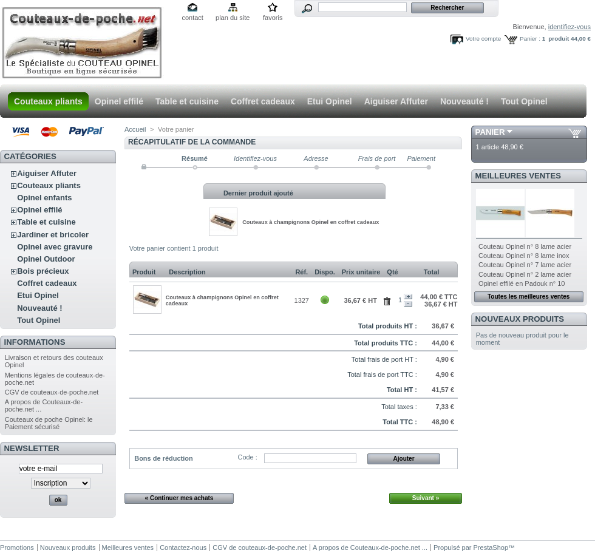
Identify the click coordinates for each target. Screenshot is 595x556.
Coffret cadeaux (263, 101)
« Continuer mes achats (179, 498)
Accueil (135, 129)
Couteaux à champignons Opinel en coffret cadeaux (310, 222)
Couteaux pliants (48, 101)
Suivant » (425, 498)
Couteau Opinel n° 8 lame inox (523, 255)
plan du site (233, 17)
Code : (247, 457)
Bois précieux (43, 271)
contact (192, 17)
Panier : (530, 38)
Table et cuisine (187, 101)
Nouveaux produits (520, 319)
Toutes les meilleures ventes (529, 296)
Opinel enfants (44, 197)
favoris (272, 17)
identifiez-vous (569, 26)
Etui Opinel (329, 101)
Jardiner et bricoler (53, 234)
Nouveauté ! (464, 101)
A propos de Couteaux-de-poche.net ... (370, 547)
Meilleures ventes (518, 175)
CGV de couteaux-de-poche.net (52, 392)
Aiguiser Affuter (396, 101)
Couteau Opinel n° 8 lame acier (524, 246)
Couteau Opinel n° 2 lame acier (524, 274)
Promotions (17, 547)
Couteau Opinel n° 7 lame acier (524, 264)
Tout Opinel (524, 101)
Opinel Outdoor (46, 258)
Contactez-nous (183, 547)
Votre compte (483, 38)
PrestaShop (491, 547)
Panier (490, 132)
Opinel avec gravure (54, 246)
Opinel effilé (119, 101)
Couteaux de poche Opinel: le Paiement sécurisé (49, 423)
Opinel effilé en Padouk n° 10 (521, 283)
